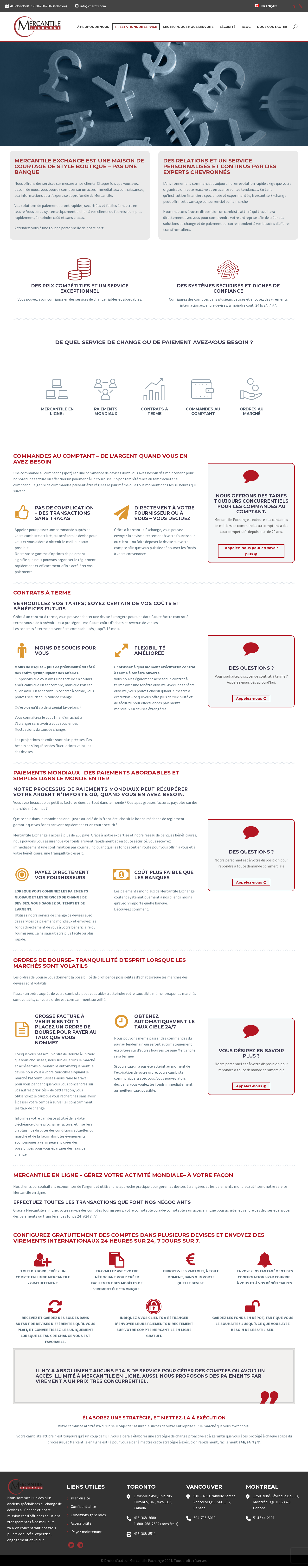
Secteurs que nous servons (188, 27)
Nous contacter (272, 27)
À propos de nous (93, 27)
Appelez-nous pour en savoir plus (251, 551)
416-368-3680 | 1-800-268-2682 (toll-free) (38, 6)
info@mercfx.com (93, 6)
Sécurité (227, 27)
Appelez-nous (251, 698)
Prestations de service (136, 27)
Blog (246, 27)
